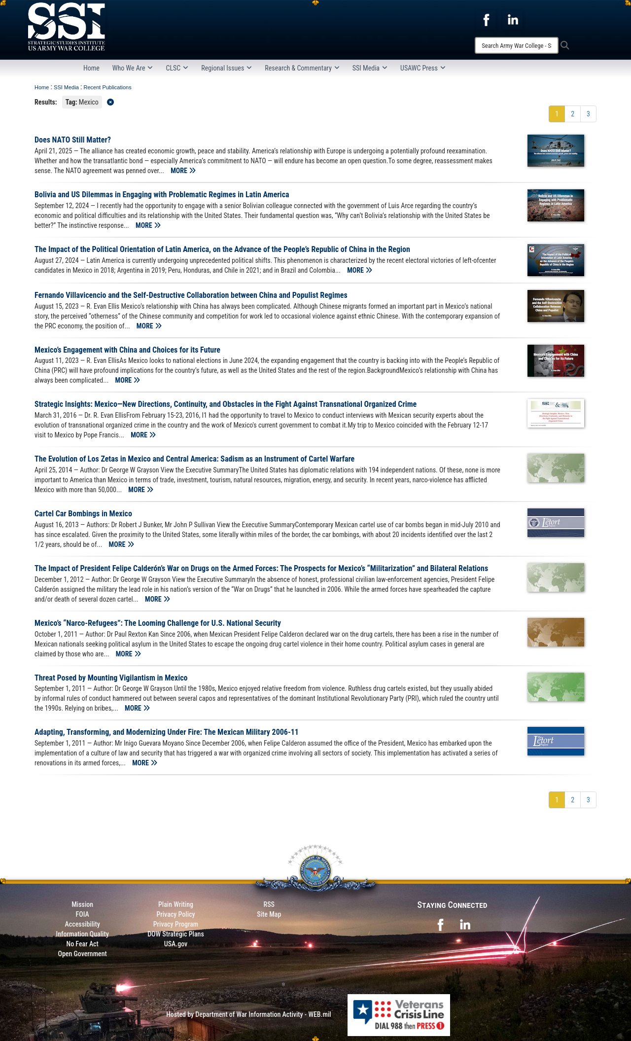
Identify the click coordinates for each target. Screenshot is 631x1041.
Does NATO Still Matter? (73, 139)
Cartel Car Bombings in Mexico (83, 513)
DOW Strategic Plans (175, 934)
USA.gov (176, 944)
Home (91, 68)
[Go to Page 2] (572, 114)
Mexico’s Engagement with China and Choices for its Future (127, 350)
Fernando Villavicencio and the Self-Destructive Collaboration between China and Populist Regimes (191, 295)
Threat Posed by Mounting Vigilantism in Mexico (111, 677)
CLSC (177, 68)
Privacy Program (176, 924)
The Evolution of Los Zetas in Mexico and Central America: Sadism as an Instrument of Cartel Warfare (194, 459)
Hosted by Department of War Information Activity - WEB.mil (248, 1014)
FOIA (82, 914)
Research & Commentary (302, 68)
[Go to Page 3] (588, 114)
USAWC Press (423, 68)
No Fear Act (83, 944)
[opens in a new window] (486, 19)
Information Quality (82, 934)
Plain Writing (175, 904)
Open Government (82, 954)
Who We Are (132, 68)
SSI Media (369, 68)
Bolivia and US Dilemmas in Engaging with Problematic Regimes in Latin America (162, 194)
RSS (269, 904)
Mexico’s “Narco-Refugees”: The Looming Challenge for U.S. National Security (158, 623)
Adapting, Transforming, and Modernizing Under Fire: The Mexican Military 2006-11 (167, 732)
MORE (183, 171)
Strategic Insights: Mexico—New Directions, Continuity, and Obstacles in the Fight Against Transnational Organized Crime (226, 404)
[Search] (517, 45)
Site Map (269, 914)
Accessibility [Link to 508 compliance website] (82, 924)
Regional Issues (226, 68)
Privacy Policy (175, 914)
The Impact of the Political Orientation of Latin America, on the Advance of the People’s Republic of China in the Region (222, 249)
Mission (82, 904)
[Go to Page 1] (557, 114)
